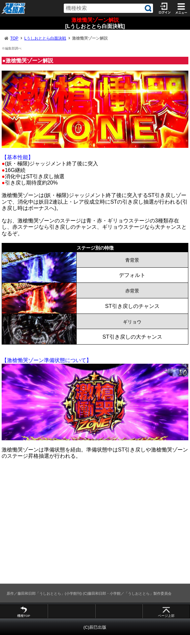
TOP (14, 38)
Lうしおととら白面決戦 (45, 38)
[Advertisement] (95, 524)
